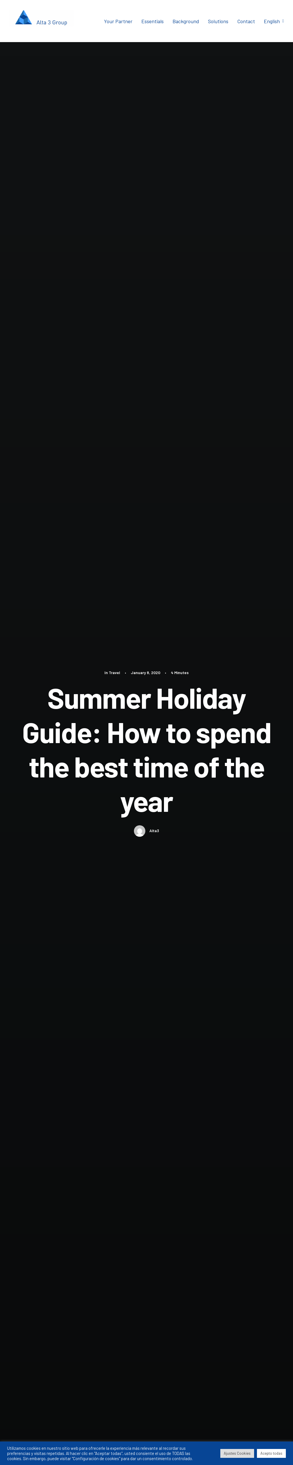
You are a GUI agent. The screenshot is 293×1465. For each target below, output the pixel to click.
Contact (246, 21)
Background (186, 21)
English (274, 21)
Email (121, 1306)
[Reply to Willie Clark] (247, 1132)
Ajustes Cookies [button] (237, 1453)
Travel (114, 75)
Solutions (218, 21)
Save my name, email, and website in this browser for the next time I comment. (114, 1337)
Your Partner (118, 21)
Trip (67, 603)
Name (49, 1306)
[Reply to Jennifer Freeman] (247, 1046)
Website (196, 1306)
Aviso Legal (209, 1441)
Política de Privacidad (242, 1441)
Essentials (152, 21)
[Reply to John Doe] (247, 952)
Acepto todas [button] (271, 1453)
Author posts (93, 663)
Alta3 (154, 233)
